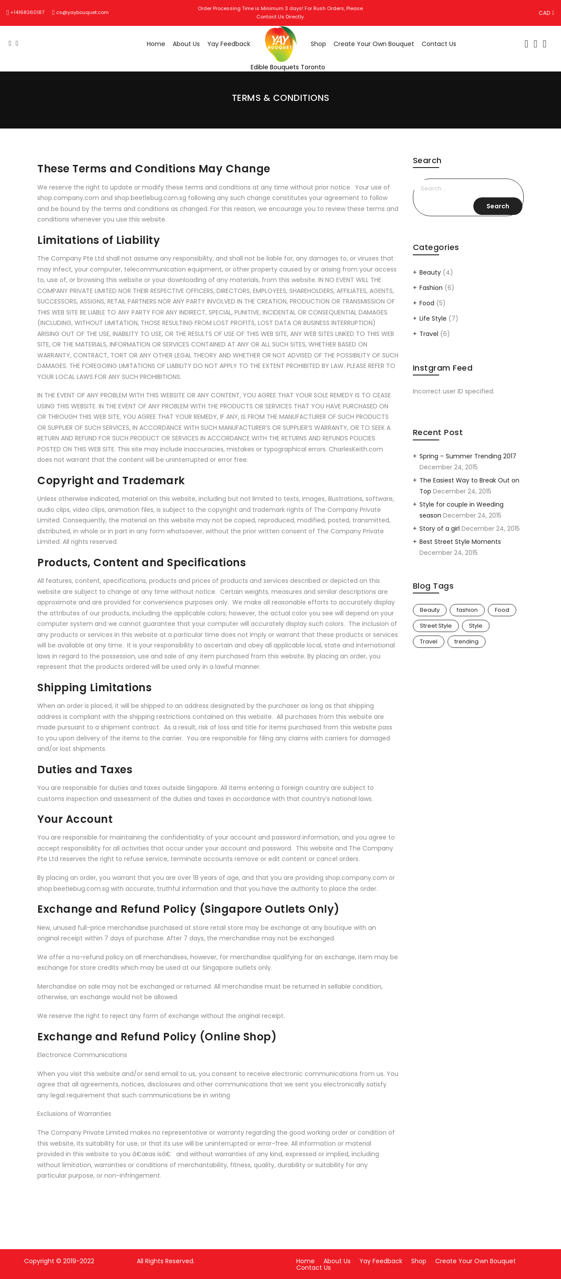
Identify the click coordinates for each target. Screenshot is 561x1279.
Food (426, 303)
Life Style (433, 318)
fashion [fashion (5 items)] (467, 610)
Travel (428, 333)
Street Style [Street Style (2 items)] (436, 626)
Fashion (431, 287)
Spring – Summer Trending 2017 (467, 456)
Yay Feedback (228, 43)
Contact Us (439, 43)
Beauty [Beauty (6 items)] (430, 610)
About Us (186, 43)
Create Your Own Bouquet (374, 43)
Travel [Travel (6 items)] (428, 641)
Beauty (430, 272)
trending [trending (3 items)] (466, 641)
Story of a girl (439, 528)
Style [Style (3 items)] (476, 626)
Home (156, 43)
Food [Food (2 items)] (502, 610)
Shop (318, 43)
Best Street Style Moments (460, 541)
